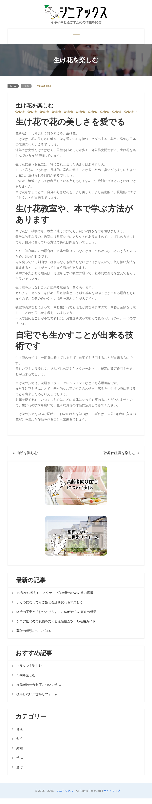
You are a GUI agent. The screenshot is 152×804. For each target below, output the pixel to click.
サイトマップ (112, 791)
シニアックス (64, 791)
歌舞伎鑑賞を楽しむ (120, 452)
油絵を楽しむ (27, 452)
